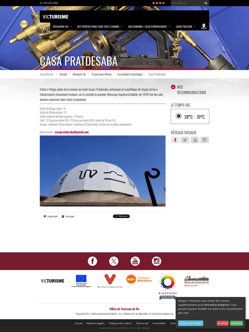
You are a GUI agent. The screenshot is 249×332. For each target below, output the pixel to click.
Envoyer (69, 216)
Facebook (175, 140)
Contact (174, 323)
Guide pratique (184, 26)
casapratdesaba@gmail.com (72, 132)
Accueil (63, 74)
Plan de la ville (50, 2)
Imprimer (52, 216)
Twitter (185, 140)
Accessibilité (159, 323)
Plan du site (142, 323)
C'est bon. (236, 323)
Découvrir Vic (60, 26)
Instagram (204, 140)
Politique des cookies (120, 323)
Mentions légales (96, 323)
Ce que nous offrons (102, 74)
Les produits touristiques (130, 74)
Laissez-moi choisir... (190, 323)
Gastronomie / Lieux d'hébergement (147, 26)
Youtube (195, 140)
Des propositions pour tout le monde (98, 26)
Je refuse (223, 323)
